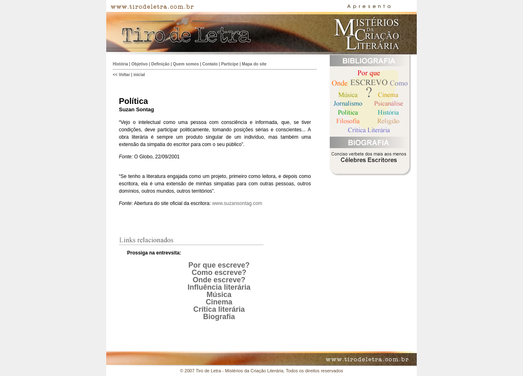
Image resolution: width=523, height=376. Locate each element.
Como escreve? (219, 272)
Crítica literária (219, 309)
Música (218, 294)
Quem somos (186, 64)
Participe (229, 64)
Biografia (219, 317)
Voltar (124, 74)
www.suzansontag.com (237, 203)
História (120, 64)
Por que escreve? (219, 265)
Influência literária (219, 287)
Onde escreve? (218, 280)
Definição (160, 64)
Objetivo (140, 64)
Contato (210, 64)
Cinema (219, 302)
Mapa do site (254, 64)
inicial (139, 74)
